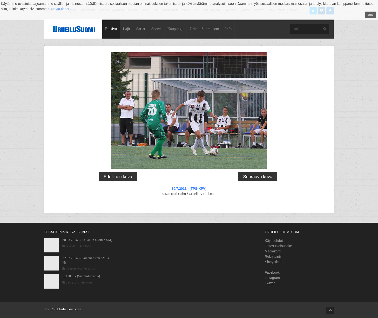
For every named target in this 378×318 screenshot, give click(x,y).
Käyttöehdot (274, 241)
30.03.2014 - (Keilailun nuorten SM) (87, 240)
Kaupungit (175, 29)
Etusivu (111, 29)
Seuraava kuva (257, 176)
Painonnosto (74, 269)
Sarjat (140, 29)
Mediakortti (273, 251)
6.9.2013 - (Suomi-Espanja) (81, 276)
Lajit (126, 29)
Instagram (272, 278)
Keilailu (71, 246)
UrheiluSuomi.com (204, 29)
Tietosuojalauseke (278, 246)
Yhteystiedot (274, 262)
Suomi (156, 29)
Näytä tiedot (60, 9)
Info (228, 29)
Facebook (272, 272)
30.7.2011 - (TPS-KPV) (189, 188)
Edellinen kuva (118, 176)
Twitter (270, 283)
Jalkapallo (72, 282)
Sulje (370, 14)
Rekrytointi (273, 256)
